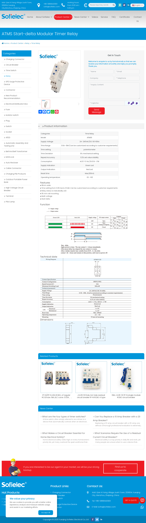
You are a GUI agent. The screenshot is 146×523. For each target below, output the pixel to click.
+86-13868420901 (50, 4)
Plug (8, 120)
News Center (80, 17)
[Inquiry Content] (114, 90)
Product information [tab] (55, 126)
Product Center (62, 17)
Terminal (9, 196)
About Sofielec (43, 17)
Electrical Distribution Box (17, 104)
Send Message (96, 111)
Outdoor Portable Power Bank (15, 180)
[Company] (100, 78)
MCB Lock (10, 157)
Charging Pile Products (16, 174)
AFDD (8, 137)
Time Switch (11, 70)
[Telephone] (127, 78)
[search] (114, 5)
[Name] (100, 71)
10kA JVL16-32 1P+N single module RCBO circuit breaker (126, 396)
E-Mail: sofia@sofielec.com (104, 507)
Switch (9, 126)
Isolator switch (12, 115)
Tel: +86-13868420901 (101, 501)
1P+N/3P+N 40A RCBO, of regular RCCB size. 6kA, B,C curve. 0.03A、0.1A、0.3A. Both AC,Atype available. (56, 397)
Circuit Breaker (12, 65)
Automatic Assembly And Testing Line (16, 144)
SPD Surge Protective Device (14, 83)
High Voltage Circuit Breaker (13, 189)
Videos (95, 17)
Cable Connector (13, 168)
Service (104, 17)
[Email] (127, 71)
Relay (27, 43)
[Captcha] (106, 103)
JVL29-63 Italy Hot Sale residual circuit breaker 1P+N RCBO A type (91, 396)
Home (30, 17)
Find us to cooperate (120, 468)
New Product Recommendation (12, 97)
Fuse (8, 109)
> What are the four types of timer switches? (63, 416)
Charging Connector (15, 59)
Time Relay (35, 43)
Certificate (124, 17)
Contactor (10, 90)
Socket (9, 132)
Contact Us (138, 19)
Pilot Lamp (10, 201)
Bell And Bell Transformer (16, 151)
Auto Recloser (12, 162)
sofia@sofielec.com (52, 6)
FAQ (114, 17)
